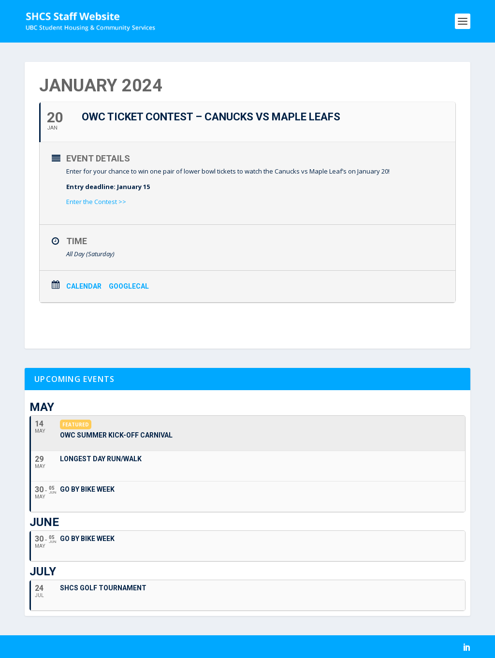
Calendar (84, 286)
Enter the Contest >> (96, 201)
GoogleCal (129, 286)
